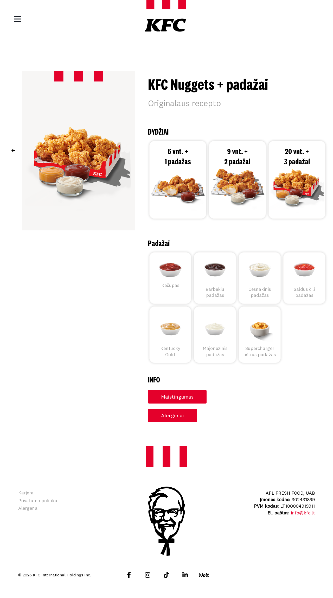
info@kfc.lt (303, 513)
